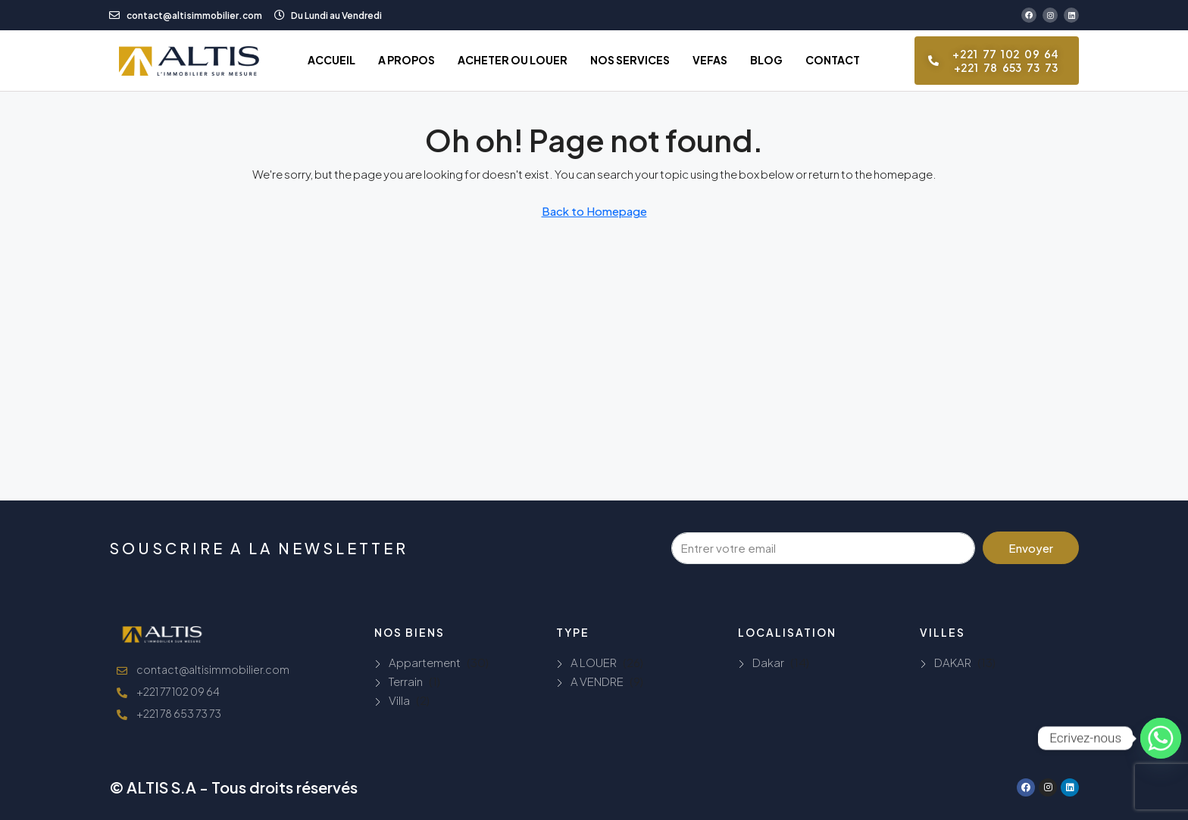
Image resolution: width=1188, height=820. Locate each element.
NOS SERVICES (630, 60)
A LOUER (594, 662)
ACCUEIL (331, 60)
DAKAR (952, 662)
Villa (399, 700)
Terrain (406, 681)
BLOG (766, 60)
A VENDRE (597, 681)
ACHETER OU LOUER (512, 60)
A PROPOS (406, 60)
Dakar (768, 662)
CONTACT (832, 60)
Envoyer (1030, 548)
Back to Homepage (594, 211)
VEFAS (709, 60)
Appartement (425, 662)
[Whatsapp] (1160, 738)
